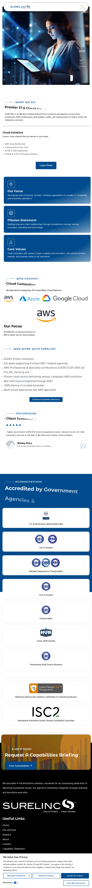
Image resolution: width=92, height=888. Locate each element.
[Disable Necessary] (16, 883)
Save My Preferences (76, 883)
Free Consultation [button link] (20, 766)
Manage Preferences (16, 876)
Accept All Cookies (75, 876)
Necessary (8, 882)
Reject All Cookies (46, 876)
